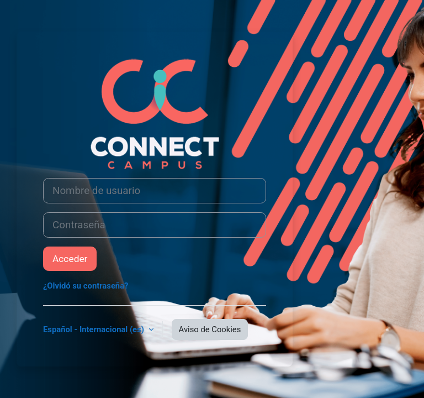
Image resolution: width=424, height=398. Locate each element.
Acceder (69, 258)
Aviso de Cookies (210, 329)
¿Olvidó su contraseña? (85, 286)
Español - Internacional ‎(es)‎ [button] (94, 329)
